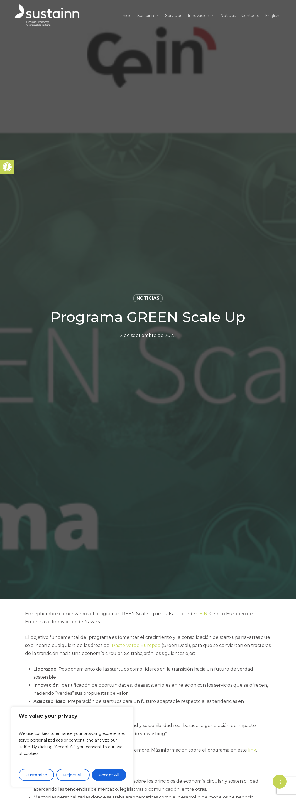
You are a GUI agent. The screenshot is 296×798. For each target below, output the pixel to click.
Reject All (72, 774)
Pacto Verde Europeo (136, 645)
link (252, 750)
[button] (7, 167)
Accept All (109, 774)
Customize (36, 774)
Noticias (148, 298)
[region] (72, 747)
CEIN (201, 613)
